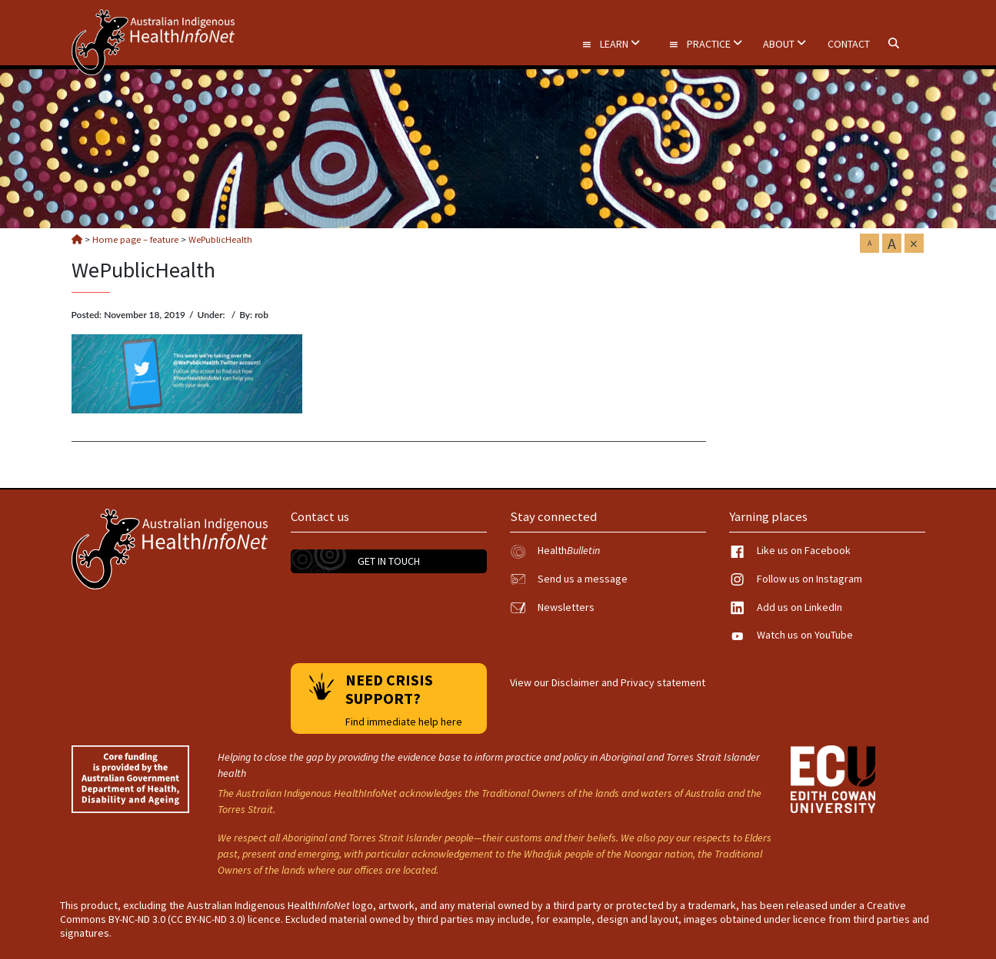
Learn (610, 44)
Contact (849, 44)
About (784, 44)
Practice (705, 44)
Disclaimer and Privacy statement (628, 682)
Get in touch (389, 561)
